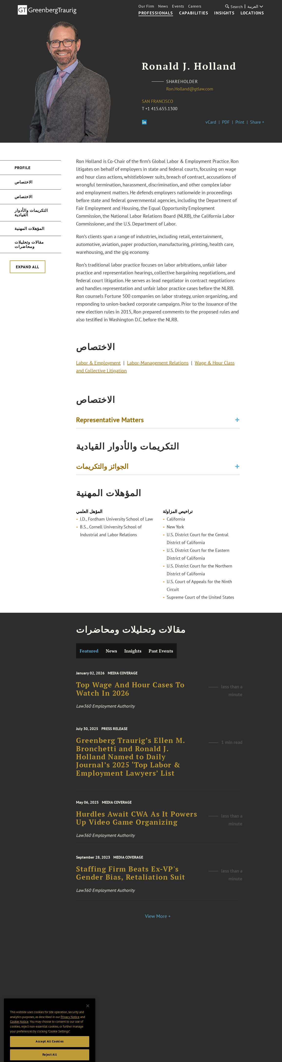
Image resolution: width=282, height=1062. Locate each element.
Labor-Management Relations (157, 365)
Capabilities (193, 13)
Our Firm (146, 6)
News (163, 6)
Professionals (155, 13)
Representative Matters (110, 421)
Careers (195, 6)
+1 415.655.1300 (161, 108)
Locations (252, 13)
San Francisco (157, 101)
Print (239, 122)
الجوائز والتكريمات (102, 467)
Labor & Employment (98, 365)
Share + (257, 122)
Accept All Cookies (50, 1050)
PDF (226, 122)
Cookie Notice (19, 1030)
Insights (224, 13)
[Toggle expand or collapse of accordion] (237, 421)
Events (178, 6)
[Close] (87, 1014)
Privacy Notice (70, 1025)
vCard (210, 122)
